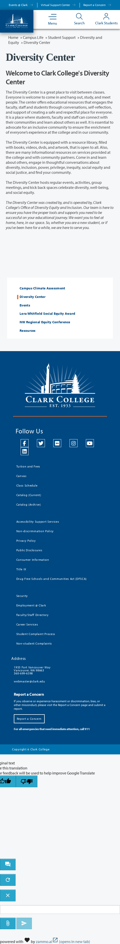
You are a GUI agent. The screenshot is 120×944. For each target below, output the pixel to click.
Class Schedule (27, 485)
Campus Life (33, 37)
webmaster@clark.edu (29, 681)
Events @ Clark (21, 5)
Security (22, 596)
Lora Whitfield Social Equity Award (47, 313)
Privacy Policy (26, 540)
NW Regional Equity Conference (45, 322)
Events (25, 305)
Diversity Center (32, 297)
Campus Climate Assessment (42, 288)
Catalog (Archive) (28, 504)
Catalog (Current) (28, 495)
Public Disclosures (29, 550)
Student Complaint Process (35, 634)
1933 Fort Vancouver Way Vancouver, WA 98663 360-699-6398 (32, 670)
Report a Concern (97, 5)
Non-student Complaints (34, 643)
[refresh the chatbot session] (8, 880)
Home (13, 37)
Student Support (62, 37)
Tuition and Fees (28, 466)
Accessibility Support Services (37, 521)
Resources (28, 331)
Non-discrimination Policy (35, 531)
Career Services (27, 624)
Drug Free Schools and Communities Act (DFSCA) (51, 579)
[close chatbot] (8, 895)
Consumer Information (32, 560)
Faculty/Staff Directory (32, 615)
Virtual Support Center (58, 5)
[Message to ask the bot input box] (60, 909)
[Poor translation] (26, 781)
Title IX (21, 569)
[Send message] (24, 923)
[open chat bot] (8, 865)
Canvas (21, 476)
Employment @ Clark (31, 605)
